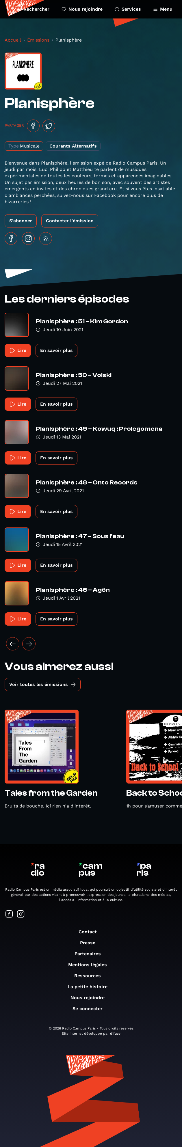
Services (128, 9)
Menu (162, 9)
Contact (91, 932)
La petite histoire (90, 986)
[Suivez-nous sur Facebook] (9, 914)
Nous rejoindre (82, 9)
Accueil (13, 40)
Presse (90, 942)
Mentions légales (90, 964)
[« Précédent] (12, 643)
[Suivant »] (29, 643)
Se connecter (90, 1008)
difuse (115, 1034)
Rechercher (32, 9)
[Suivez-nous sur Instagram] (20, 914)
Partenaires (91, 953)
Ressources (90, 975)
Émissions (38, 40)
